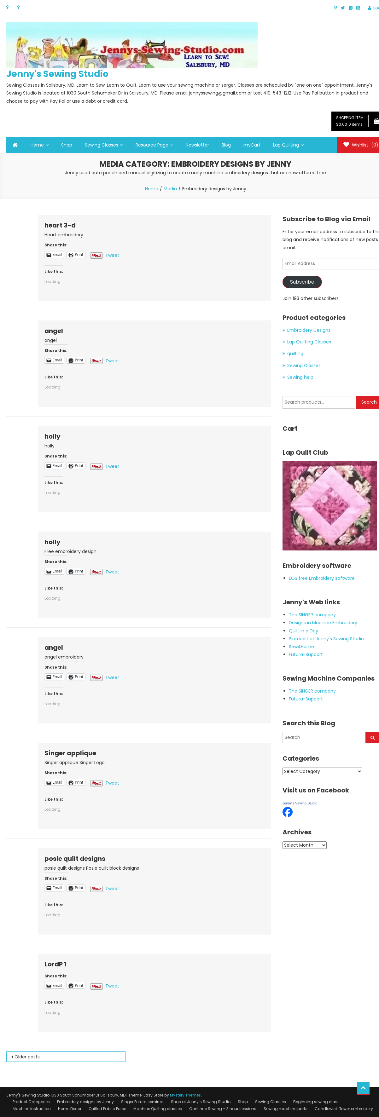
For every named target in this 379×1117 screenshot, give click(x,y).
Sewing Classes (101, 145)
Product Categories (31, 1101)
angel (53, 330)
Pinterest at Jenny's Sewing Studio (326, 639)
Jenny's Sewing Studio (57, 74)
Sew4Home (301, 646)
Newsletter (197, 145)
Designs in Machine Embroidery (323, 622)
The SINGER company (312, 615)
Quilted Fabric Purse (107, 1108)
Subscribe (302, 281)
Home (37, 145)
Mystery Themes (185, 1095)
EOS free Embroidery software (322, 578)
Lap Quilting (286, 145)
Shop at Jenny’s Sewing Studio (200, 1101)
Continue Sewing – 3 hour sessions (222, 1108)
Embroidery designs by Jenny (85, 1101)
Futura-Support (306, 654)
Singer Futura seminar (142, 1101)
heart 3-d (60, 225)
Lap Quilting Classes (309, 342)
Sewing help (300, 377)
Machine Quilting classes (157, 1108)
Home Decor (69, 1108)
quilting (295, 353)
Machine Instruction (32, 1108)
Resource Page (152, 145)
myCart (251, 145)
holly (52, 436)
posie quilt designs (74, 858)
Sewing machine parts (285, 1108)
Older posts (27, 1057)
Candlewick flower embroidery (344, 1108)
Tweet (112, 254)
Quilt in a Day (303, 631)
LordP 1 (55, 964)
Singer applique (70, 753)
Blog (226, 145)
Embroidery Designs (308, 330)
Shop (66, 145)
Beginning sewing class (316, 1101)
